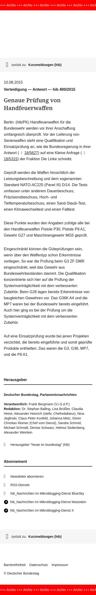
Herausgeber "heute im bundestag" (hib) (40, 445)
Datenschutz (38, 565)
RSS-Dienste (20, 485)
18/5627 (28, 153)
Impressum (60, 565)
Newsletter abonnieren (27, 476)
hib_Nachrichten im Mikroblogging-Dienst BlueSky (47, 493)
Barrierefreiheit (15, 565)
